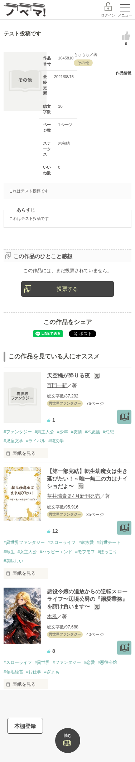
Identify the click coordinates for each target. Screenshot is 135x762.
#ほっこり (107, 551)
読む (68, 735)
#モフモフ (85, 551)
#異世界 (42, 662)
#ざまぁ (51, 671)
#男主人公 (44, 431)
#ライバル (36, 440)
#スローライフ (62, 542)
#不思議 (92, 431)
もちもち (82, 54)
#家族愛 (86, 542)
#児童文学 (13, 440)
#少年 (62, 431)
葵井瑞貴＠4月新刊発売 (73, 496)
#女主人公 (27, 551)
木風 (52, 616)
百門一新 (57, 385)
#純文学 (56, 440)
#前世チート (109, 542)
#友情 (76, 431)
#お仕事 (34, 671)
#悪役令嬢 (107, 662)
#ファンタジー (18, 431)
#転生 (9, 551)
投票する (67, 289)
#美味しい (13, 561)
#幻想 (108, 431)
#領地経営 (13, 671)
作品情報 (123, 73)
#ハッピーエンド (56, 551)
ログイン (108, 15)
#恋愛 (89, 662)
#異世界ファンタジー (24, 542)
